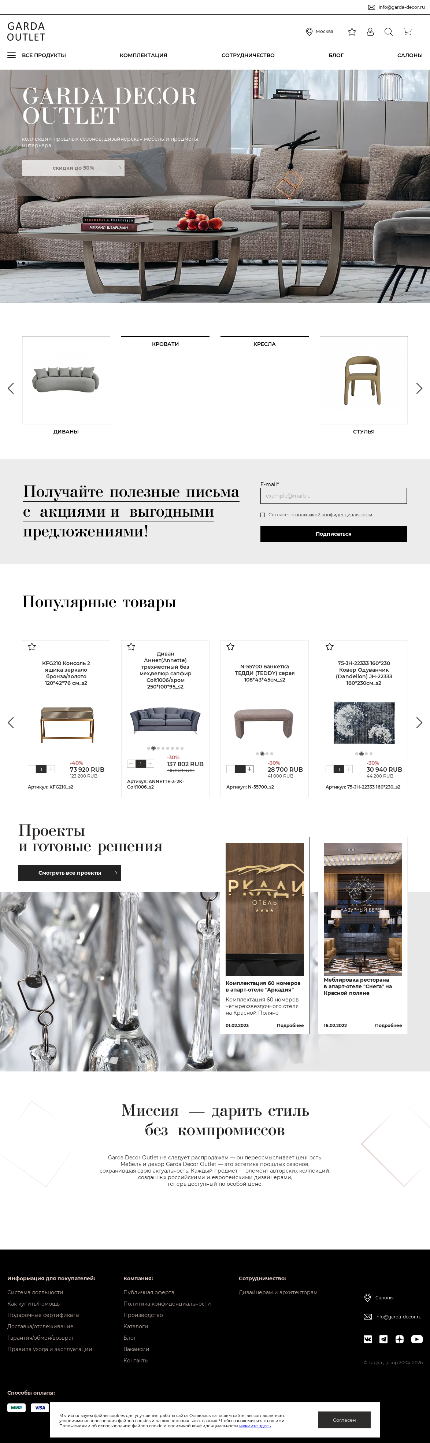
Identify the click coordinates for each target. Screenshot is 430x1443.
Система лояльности (35, 1292)
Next (419, 388)
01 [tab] (23, 253)
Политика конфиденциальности (167, 1303)
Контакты (136, 1360)
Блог (336, 55)
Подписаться (334, 534)
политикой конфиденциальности (333, 514)
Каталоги (135, 1326)
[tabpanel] (215, 186)
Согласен (344, 1420)
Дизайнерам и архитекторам (278, 1292)
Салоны (410, 55)
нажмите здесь (255, 1425)
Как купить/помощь (33, 1303)
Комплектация (143, 55)
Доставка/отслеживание (40, 1326)
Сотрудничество (248, 55)
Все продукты (44, 55)
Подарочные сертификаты (43, 1315)
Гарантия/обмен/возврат (40, 1338)
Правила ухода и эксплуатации (49, 1349)
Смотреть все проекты (77, 873)
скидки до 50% (87, 168)
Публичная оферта (148, 1292)
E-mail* (269, 484)
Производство (143, 1315)
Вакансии (136, 1349)
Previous (10, 388)
